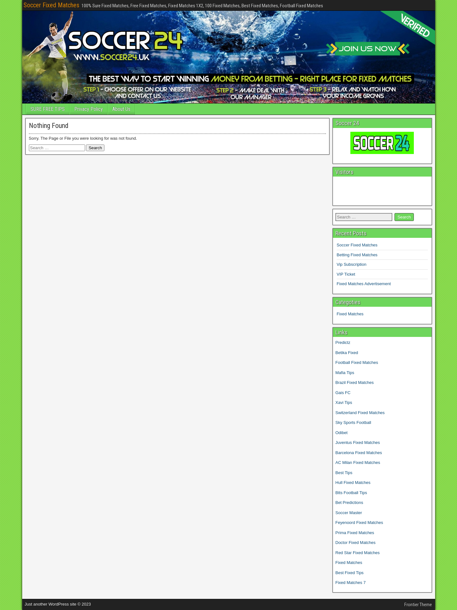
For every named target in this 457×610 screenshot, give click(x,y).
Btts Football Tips (351, 492)
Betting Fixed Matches (357, 254)
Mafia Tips (344, 372)
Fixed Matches (350, 314)
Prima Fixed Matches (354, 532)
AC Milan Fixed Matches (357, 462)
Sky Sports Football (353, 422)
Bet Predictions (349, 502)
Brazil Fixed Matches (354, 382)
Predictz (342, 342)
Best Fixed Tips (349, 572)
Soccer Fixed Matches (51, 5)
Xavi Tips (343, 402)
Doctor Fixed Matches (355, 542)
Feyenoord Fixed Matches (359, 522)
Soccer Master (348, 512)
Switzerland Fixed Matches (360, 412)
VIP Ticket (346, 274)
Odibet (341, 432)
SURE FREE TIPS (47, 109)
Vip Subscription (352, 264)
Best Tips (343, 472)
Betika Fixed (346, 352)
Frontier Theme (418, 604)
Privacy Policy (88, 109)
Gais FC (343, 392)
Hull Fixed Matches (353, 482)
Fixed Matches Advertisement (364, 283)
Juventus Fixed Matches (357, 442)
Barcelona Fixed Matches (358, 452)
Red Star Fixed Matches (357, 552)
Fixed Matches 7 (350, 582)
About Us (121, 109)
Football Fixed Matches (356, 362)
